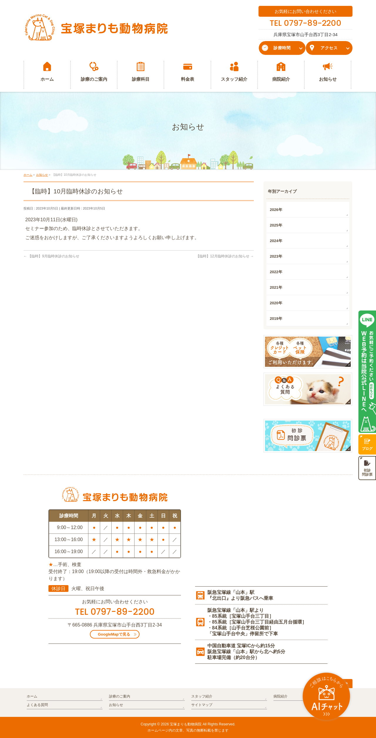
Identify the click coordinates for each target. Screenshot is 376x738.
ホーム (32, 696)
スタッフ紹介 (201, 696)
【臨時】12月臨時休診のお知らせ (225, 256)
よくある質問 (37, 705)
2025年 (276, 225)
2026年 (276, 209)
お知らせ (116, 705)
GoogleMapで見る (114, 634)
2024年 (276, 241)
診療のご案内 (119, 696)
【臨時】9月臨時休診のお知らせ (51, 256)
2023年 (276, 256)
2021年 (276, 287)
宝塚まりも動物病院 (186, 724)
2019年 (276, 318)
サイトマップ (201, 705)
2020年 (276, 303)
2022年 (276, 272)
